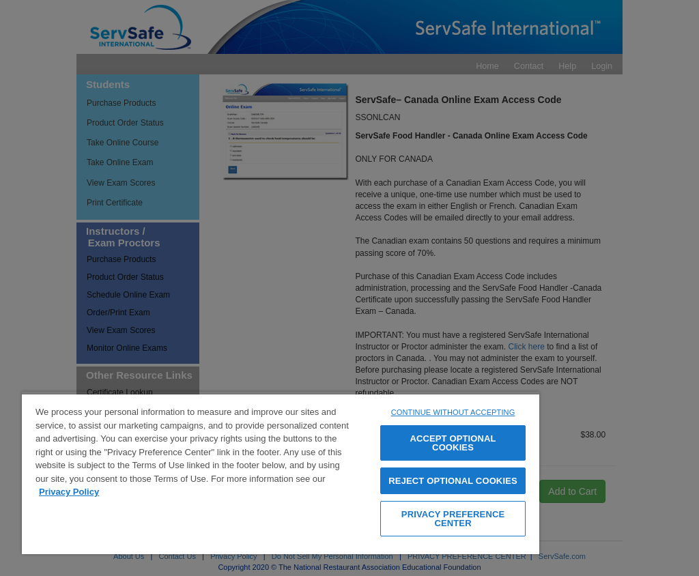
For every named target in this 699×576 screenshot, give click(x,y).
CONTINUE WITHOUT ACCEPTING (453, 412)
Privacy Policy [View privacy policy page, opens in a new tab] (69, 492)
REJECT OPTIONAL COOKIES (452, 481)
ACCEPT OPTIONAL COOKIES (453, 442)
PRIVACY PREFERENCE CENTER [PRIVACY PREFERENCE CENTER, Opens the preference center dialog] (452, 518)
